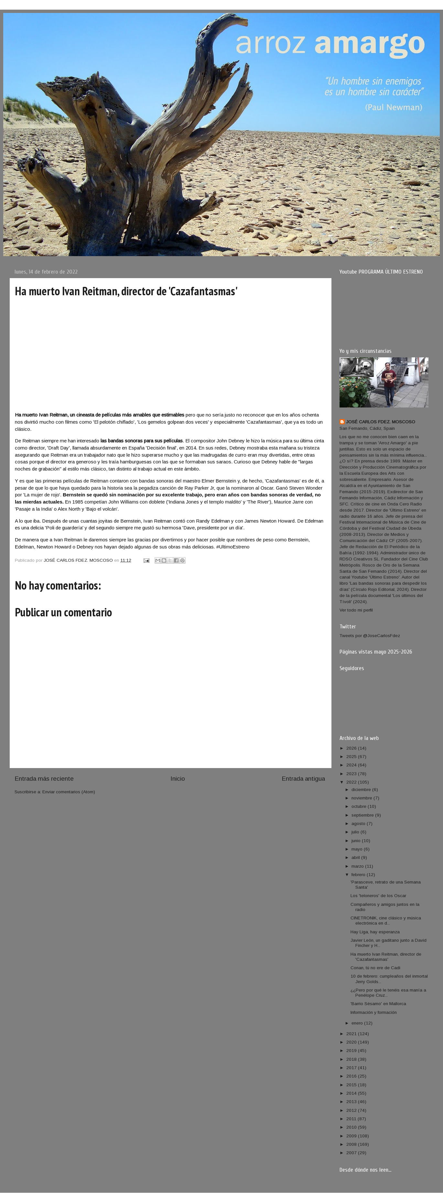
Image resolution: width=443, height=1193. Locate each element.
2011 (352, 1118)
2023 (352, 773)
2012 (352, 1110)
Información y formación (374, 1012)
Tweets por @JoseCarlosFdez (370, 635)
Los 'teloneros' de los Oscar (378, 895)
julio (356, 832)
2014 (352, 1093)
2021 (352, 1033)
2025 (352, 756)
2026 (352, 748)
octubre (359, 806)
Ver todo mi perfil (356, 610)
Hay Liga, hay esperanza (375, 931)
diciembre (361, 789)
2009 (352, 1135)
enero (357, 1023)
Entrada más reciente (44, 778)
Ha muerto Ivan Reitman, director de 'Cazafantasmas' (386, 957)
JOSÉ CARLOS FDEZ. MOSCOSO (380, 421)
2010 (352, 1127)
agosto (359, 823)
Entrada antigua (303, 778)
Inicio (177, 778)
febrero (359, 874)
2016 (352, 1076)
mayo (357, 849)
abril (356, 857)
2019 (352, 1050)
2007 (352, 1152)
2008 (352, 1144)
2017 (352, 1067)
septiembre (363, 815)
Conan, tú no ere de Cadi (375, 967)
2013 (352, 1101)
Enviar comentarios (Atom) (68, 791)
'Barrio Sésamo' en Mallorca (378, 1003)
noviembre (362, 798)
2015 (352, 1084)
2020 (352, 1042)
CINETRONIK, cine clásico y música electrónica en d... (386, 921)
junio (356, 840)
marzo (358, 866)
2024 (352, 765)
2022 (352, 782)
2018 (352, 1059)
